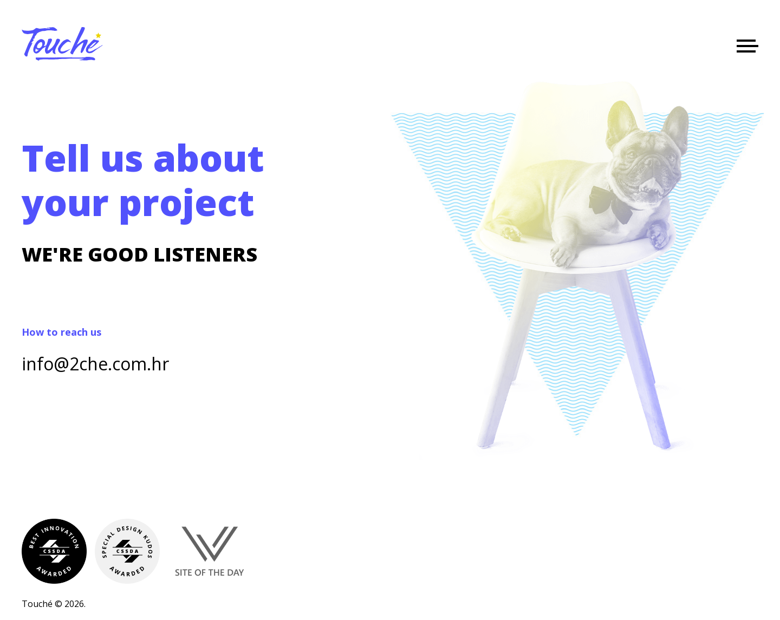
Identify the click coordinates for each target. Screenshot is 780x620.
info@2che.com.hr (95, 363)
